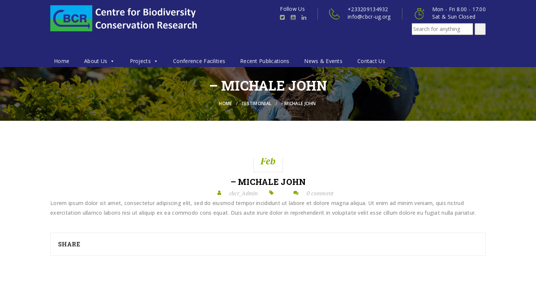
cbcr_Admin (243, 193)
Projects (144, 60)
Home (61, 60)
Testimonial (256, 103)
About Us (99, 60)
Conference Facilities (199, 60)
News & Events (323, 60)
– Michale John (268, 182)
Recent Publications (264, 60)
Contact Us (371, 60)
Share (69, 244)
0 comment (320, 193)
